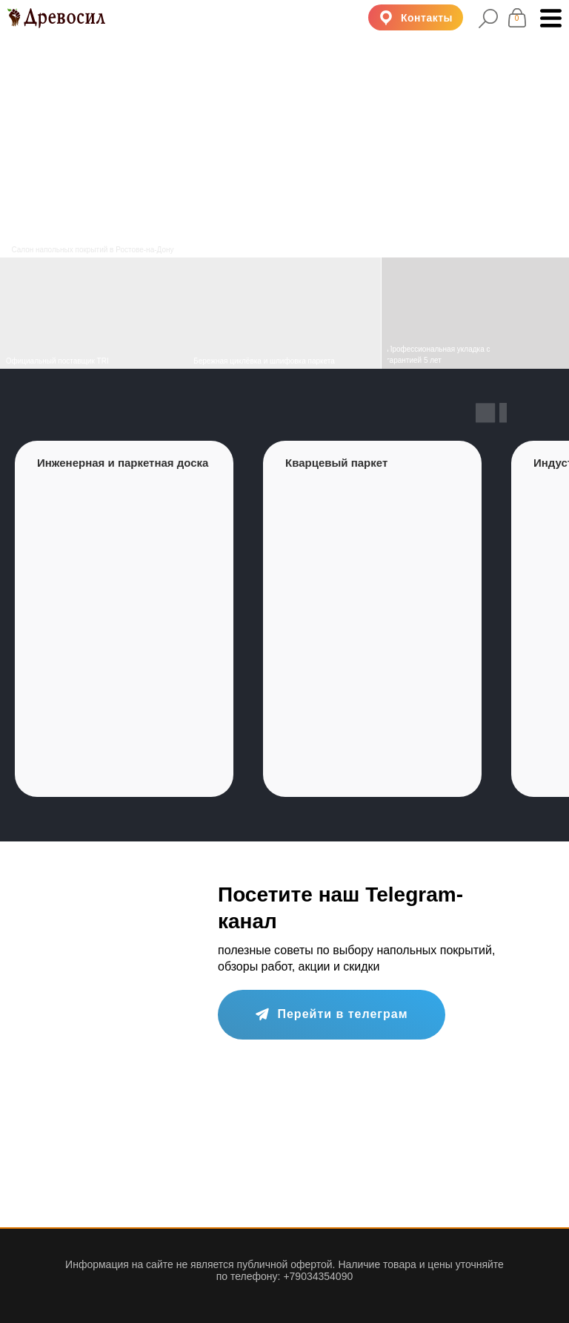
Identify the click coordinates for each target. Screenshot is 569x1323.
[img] (284, 313)
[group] (124, 619)
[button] (415, 17)
